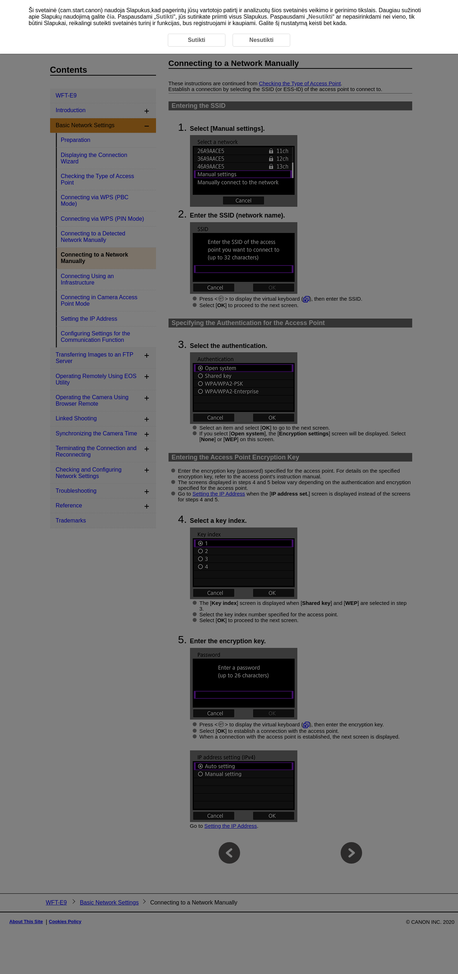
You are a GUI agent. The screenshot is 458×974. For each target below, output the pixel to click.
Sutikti (165, 17)
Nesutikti (320, 17)
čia (110, 17)
